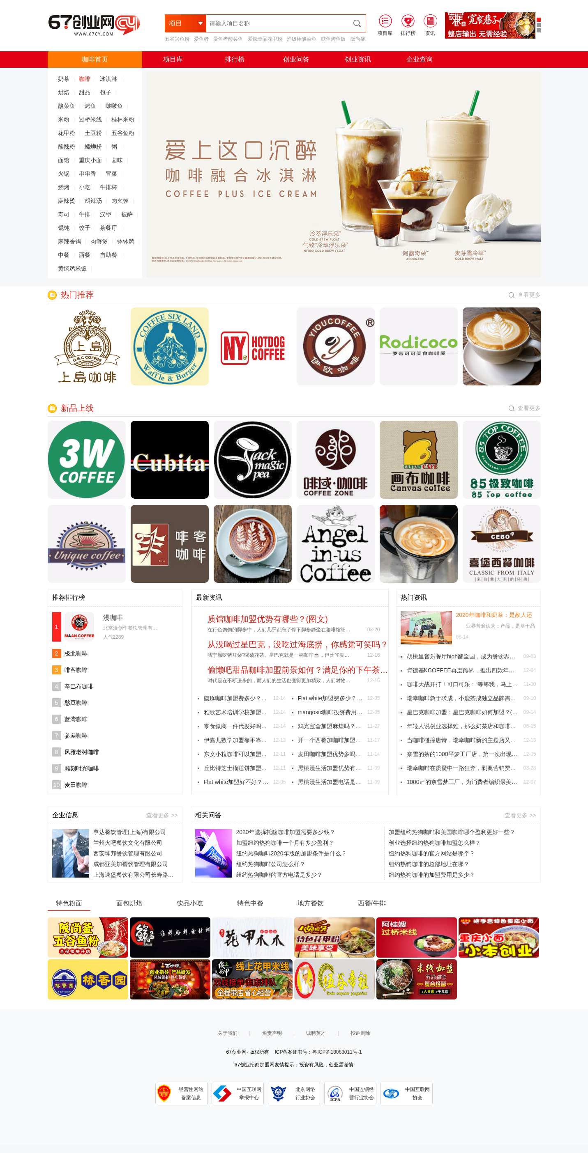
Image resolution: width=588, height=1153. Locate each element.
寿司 (63, 214)
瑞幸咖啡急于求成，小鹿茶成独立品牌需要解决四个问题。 (463, 698)
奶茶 (63, 79)
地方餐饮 (310, 903)
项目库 (173, 59)
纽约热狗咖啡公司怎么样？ (270, 864)
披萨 (127, 214)
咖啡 (84, 79)
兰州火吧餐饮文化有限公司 (127, 842)
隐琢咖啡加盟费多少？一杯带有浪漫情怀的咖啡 (237, 698)
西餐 (84, 255)
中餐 (63, 255)
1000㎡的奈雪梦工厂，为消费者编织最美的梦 (463, 782)
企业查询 (419, 59)
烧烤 (63, 187)
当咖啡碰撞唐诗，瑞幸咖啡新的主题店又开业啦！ (463, 740)
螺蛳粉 (93, 146)
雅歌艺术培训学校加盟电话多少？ (237, 712)
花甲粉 (66, 133)
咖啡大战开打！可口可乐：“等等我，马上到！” (463, 684)
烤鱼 (90, 106)
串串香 (87, 173)
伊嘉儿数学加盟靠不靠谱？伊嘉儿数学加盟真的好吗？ (237, 740)
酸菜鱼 (66, 106)
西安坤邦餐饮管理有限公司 (127, 853)
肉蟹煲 (99, 241)
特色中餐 (250, 903)
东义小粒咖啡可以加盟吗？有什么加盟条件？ (237, 754)
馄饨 (63, 228)
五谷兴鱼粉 (177, 39)
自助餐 (108, 255)
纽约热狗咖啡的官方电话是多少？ (279, 874)
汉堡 (105, 214)
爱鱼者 (201, 39)
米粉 (63, 119)
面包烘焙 (129, 903)
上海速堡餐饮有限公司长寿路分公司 (139, 874)
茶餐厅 (108, 228)
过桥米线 (90, 119)
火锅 (63, 173)
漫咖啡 (113, 617)
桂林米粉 (122, 119)
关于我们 (228, 1033)
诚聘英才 (316, 1033)
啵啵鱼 (114, 106)
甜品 (84, 92)
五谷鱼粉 (122, 133)
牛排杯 (108, 187)
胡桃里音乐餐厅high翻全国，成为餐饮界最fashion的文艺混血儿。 (463, 656)
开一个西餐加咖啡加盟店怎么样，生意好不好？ (331, 740)
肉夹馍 (120, 200)
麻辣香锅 (69, 241)
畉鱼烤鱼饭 (333, 39)
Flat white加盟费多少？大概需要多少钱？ (331, 698)
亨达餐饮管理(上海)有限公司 (129, 832)
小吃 (84, 187)
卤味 (117, 160)
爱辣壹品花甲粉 (265, 39)
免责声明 (272, 1033)
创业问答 (296, 59)
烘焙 (63, 92)
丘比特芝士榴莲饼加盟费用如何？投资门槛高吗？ (237, 768)
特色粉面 (69, 903)
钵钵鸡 (125, 241)
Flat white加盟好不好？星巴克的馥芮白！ (237, 782)
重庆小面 (90, 160)
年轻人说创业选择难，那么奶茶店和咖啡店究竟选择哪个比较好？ (463, 726)
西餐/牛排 (372, 903)
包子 (105, 92)
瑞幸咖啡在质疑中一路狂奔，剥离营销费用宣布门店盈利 (463, 768)
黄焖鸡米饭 (72, 268)
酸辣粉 (66, 146)
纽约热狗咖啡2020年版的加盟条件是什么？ (291, 853)
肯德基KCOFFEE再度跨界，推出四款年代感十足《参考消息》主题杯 (463, 670)
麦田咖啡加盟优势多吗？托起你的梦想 (331, 754)
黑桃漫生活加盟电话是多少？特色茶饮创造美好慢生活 (331, 782)
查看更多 (525, 294)
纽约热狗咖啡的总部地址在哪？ (429, 864)
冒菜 (111, 173)
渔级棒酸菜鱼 (301, 39)
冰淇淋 (108, 79)
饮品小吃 (190, 903)
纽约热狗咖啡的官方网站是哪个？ (432, 853)
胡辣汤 (93, 200)
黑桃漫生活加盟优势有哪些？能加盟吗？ (331, 768)
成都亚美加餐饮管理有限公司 (130, 864)
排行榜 (234, 59)
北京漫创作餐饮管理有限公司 (135, 628)
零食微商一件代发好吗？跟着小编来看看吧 (237, 726)
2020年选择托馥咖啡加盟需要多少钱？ (285, 832)
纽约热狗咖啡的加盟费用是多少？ (432, 874)
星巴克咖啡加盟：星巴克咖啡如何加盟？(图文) (463, 712)
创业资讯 (358, 59)
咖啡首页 (95, 59)
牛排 (84, 214)
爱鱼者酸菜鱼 (228, 39)
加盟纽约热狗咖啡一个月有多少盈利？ (285, 842)
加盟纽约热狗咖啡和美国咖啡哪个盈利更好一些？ (452, 832)
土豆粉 (93, 133)
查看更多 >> (162, 815)
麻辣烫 (66, 200)
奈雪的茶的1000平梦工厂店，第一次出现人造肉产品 (463, 754)
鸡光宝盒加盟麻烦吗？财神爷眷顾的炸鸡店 (331, 726)
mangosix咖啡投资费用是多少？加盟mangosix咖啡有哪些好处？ (331, 712)
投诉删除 (360, 1033)
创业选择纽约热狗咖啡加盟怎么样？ (435, 842)
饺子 (84, 228)
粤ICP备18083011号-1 (337, 1052)
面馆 (63, 160)
